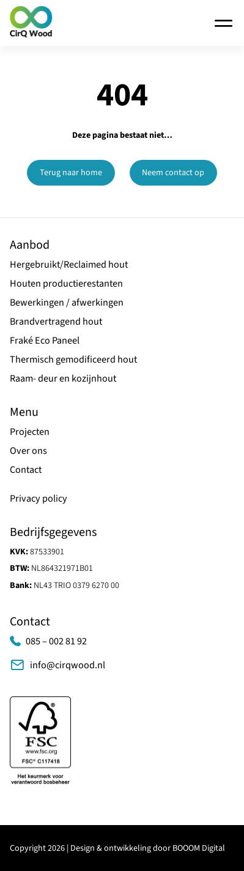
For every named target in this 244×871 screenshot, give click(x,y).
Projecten (30, 431)
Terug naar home (71, 173)
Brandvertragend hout (56, 321)
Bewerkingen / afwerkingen (67, 302)
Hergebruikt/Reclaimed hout (69, 264)
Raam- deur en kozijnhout (63, 378)
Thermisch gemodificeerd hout (73, 359)
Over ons (28, 450)
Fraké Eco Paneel (44, 340)
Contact (26, 469)
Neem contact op (173, 173)
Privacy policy (38, 498)
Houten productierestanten (66, 283)
